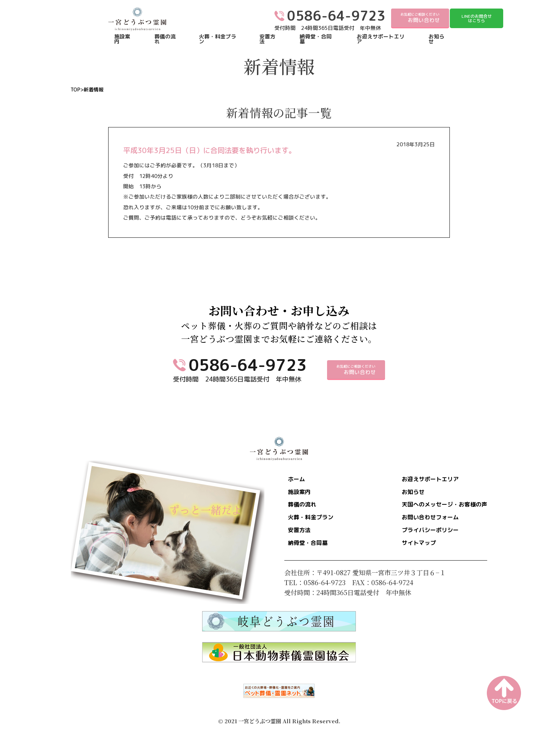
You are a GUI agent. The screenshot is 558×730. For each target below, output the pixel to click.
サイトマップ (410, 547)
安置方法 (267, 39)
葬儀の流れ (165, 39)
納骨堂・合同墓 (316, 39)
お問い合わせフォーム (423, 520)
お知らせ (436, 39)
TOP (75, 89)
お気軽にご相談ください (420, 18)
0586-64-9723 (248, 365)
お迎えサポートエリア (381, 39)
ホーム (298, 480)
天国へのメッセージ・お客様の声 (439, 507)
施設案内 (122, 39)
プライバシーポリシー (423, 534)
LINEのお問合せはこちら (477, 18)
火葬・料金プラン (217, 39)
